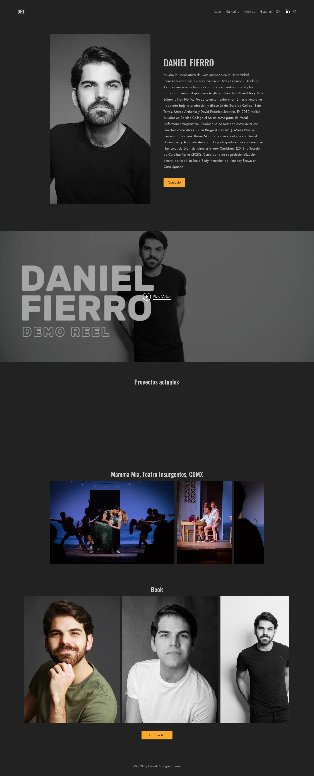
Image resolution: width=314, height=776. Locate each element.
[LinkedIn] (288, 11)
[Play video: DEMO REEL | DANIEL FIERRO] (157, 296)
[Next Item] (256, 522)
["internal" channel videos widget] (157, 296)
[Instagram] (294, 11)
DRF (21, 11)
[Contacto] (174, 182)
